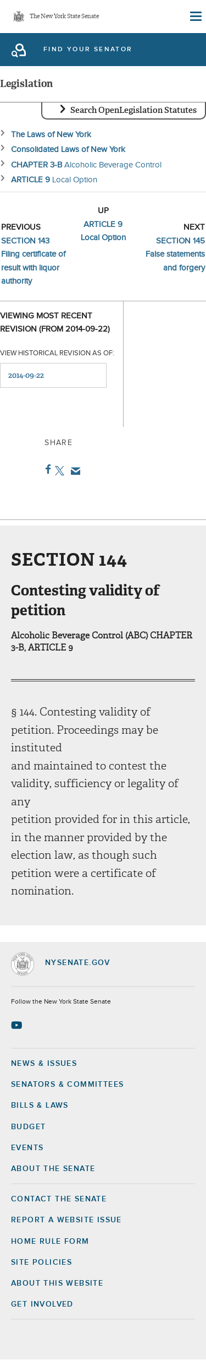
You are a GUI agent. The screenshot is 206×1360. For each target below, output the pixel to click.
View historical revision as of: (57, 353)
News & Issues (44, 1064)
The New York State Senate (64, 17)
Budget (28, 1127)
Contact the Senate (59, 1199)
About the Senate (53, 1169)
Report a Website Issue (66, 1220)
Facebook (46, 469)
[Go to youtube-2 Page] (18, 1025)
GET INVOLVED (42, 1304)
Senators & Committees (67, 1084)
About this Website (57, 1283)
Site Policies (41, 1262)
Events (27, 1148)
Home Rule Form (50, 1241)
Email (73, 471)
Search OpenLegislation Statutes (133, 110)
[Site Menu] (195, 16)
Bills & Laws (40, 1105)
